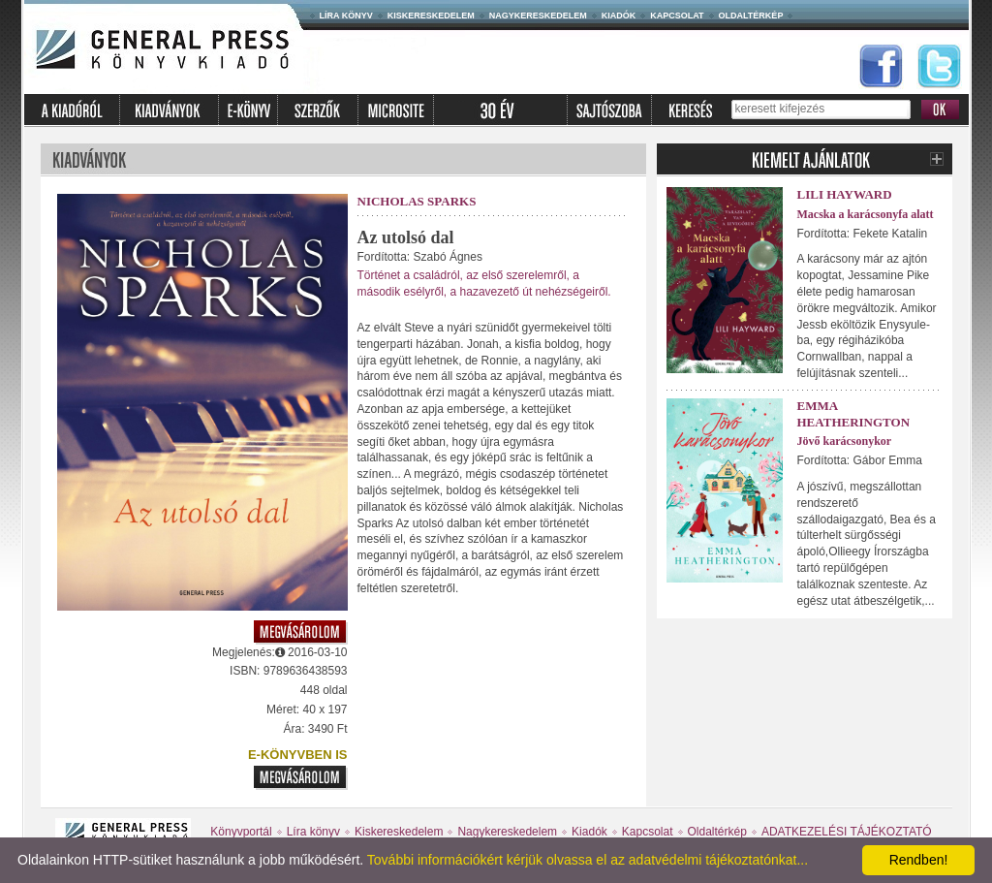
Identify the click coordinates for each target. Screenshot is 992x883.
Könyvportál (240, 831)
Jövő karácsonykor (844, 441)
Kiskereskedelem (431, 15)
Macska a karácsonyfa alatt (865, 214)
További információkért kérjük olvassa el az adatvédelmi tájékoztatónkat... (587, 859)
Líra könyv (346, 15)
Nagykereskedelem (538, 15)
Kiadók (619, 15)
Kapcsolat (676, 15)
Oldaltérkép (751, 15)
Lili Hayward (844, 194)
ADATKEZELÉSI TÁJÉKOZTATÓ (846, 831)
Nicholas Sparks (417, 201)
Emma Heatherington (854, 413)
